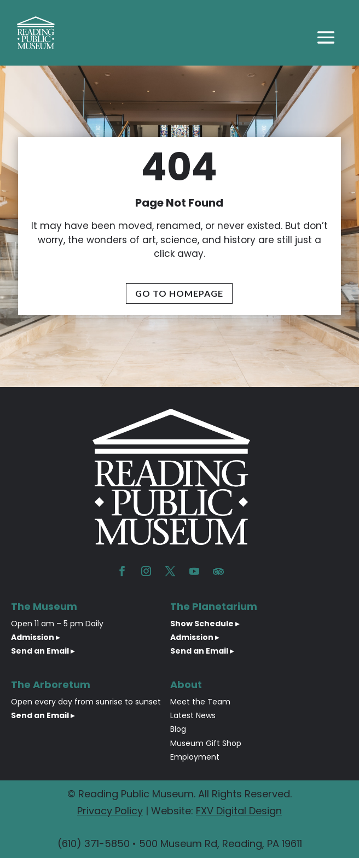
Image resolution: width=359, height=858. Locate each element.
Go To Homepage (179, 293)
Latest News (193, 715)
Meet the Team (200, 701)
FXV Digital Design (239, 811)
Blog (178, 729)
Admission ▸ (35, 637)
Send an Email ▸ (42, 650)
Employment (194, 756)
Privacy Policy (110, 811)
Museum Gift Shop (205, 743)
